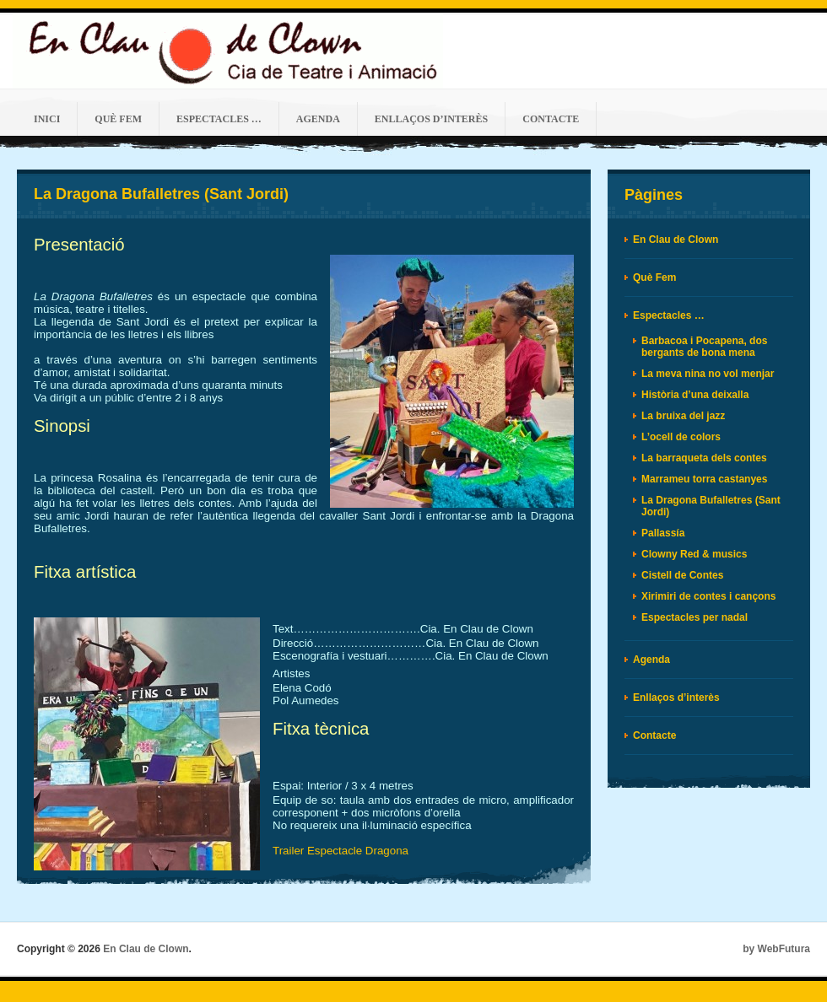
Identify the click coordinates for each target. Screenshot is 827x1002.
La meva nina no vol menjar (707, 374)
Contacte (550, 119)
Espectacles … (219, 119)
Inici (47, 119)
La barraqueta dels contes (704, 458)
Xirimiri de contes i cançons (708, 596)
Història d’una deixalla (695, 395)
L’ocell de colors (681, 437)
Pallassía (662, 533)
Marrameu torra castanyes (704, 479)
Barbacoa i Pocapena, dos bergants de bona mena (704, 346)
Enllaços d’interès (431, 119)
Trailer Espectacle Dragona (340, 850)
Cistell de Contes (682, 575)
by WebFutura (776, 949)
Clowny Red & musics (694, 554)
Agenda (318, 119)
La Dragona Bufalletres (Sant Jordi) (161, 194)
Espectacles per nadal (694, 617)
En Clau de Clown (675, 239)
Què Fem (118, 119)
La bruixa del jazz (683, 416)
